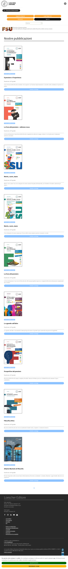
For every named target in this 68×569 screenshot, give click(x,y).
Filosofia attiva (9, 421)
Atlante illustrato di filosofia (13, 469)
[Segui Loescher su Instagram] (8, 515)
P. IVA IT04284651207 (8, 542)
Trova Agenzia (9, 520)
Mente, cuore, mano (11, 177)
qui (54, 558)
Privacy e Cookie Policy (11, 526)
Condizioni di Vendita (10, 531)
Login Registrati (48, 16)
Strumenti (20, 19)
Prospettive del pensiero (12, 371)
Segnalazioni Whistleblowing (12, 528)
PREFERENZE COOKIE (34, 566)
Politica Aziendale (8, 552)
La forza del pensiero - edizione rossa (17, 127)
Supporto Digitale (20, 16)
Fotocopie (8, 532)
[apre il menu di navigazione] (65, 3)
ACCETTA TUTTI (34, 563)
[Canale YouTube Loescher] (14, 515)
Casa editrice (8, 518)
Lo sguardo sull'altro (11, 323)
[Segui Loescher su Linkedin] (11, 515)
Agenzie (48, 19)
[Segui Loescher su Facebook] (5, 515)
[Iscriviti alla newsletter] (17, 515)
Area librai (8, 521)
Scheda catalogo (34, 89)
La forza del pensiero (11, 274)
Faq (6, 523)
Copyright (8, 529)
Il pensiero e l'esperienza (12, 78)
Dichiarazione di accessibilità (12, 534)
